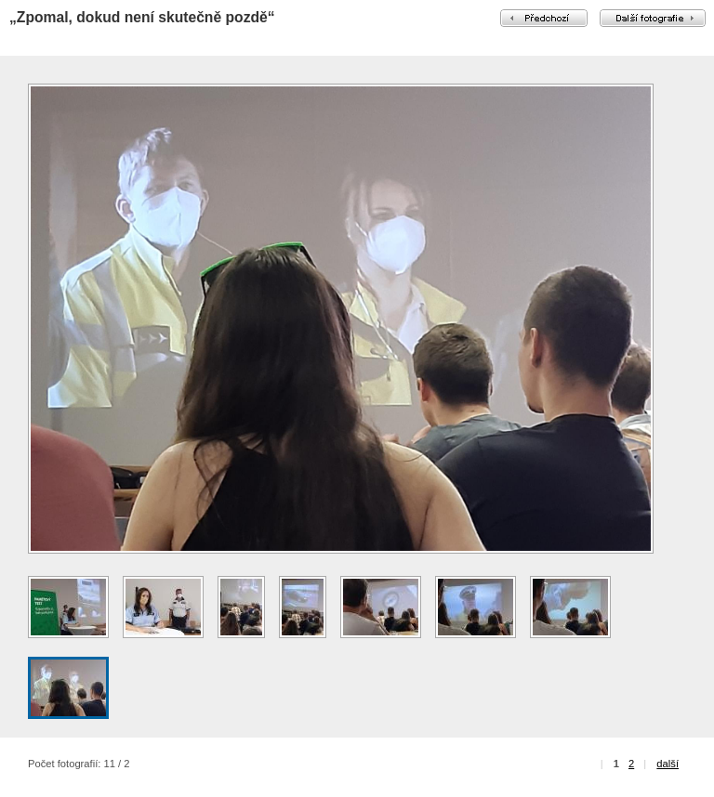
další (667, 763)
